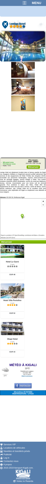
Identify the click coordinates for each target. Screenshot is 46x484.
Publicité (8, 454)
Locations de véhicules (14, 448)
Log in (6, 458)
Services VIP (10, 444)
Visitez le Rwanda (24, 481)
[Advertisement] (23, 134)
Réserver (33, 167)
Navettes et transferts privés (17, 451)
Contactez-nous (11, 461)
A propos (7, 464)
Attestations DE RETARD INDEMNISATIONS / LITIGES (23, 393)
